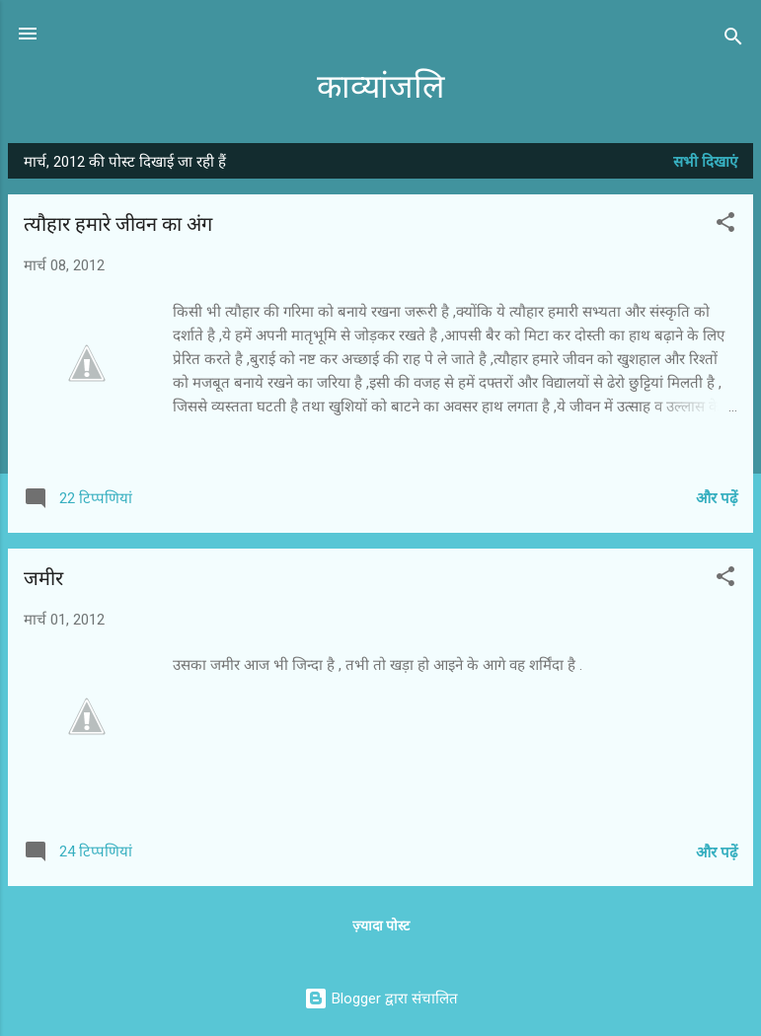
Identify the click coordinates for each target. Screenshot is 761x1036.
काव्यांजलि (380, 87)
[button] (725, 225)
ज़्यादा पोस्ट (381, 925)
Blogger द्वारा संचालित (381, 998)
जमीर (43, 578)
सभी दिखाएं (705, 162)
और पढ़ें (716, 498)
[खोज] (733, 40)
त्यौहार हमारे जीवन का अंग (118, 224)
